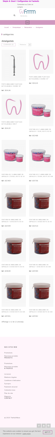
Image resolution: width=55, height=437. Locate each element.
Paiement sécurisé (10, 387)
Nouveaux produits (11, 356)
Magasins (7, 396)
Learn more (26, 434)
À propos (7, 384)
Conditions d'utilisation (12, 380)
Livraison (7, 374)
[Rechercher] (28, 16)
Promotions (8, 353)
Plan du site (8, 393)
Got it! (47, 432)
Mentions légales (10, 377)
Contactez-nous (9, 390)
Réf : (3, 90)
